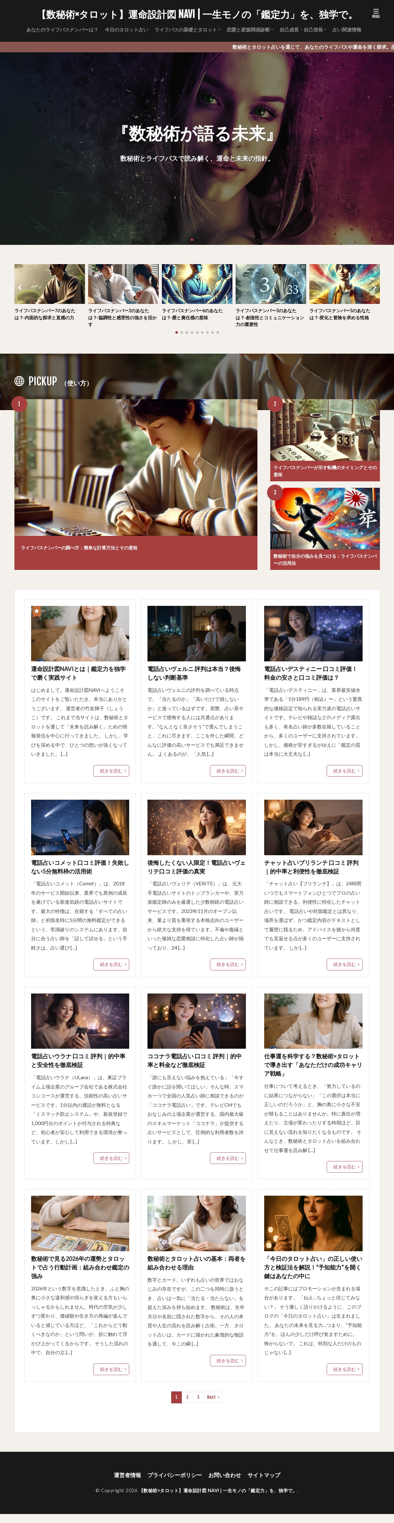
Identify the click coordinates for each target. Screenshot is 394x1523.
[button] (20, 288)
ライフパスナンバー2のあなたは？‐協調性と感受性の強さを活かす (122, 318)
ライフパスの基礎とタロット (186, 29)
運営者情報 (124, 1483)
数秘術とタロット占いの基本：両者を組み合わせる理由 (195, 1270)
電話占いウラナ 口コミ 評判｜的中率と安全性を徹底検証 (77, 1066)
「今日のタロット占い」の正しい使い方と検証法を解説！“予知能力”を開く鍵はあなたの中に (312, 1275)
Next (211, 1405)
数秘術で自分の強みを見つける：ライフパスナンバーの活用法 (323, 562)
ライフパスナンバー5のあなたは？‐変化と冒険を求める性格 (342, 314)
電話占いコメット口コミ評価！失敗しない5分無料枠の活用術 (79, 871)
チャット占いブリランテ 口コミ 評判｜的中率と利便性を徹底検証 (312, 871)
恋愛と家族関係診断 (248, 29)
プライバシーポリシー (174, 1483)
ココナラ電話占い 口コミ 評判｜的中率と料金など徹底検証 (193, 1066)
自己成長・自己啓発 (301, 29)
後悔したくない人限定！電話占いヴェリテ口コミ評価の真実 (195, 871)
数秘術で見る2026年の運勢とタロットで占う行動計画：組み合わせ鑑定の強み (80, 1275)
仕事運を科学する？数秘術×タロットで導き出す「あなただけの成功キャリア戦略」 (312, 1071)
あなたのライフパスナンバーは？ (62, 29)
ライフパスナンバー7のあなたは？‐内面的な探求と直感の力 (47, 314)
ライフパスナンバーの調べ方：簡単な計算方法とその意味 (104, 548)
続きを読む (112, 774)
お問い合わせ (226, 1483)
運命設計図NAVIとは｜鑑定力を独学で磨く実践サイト (80, 676)
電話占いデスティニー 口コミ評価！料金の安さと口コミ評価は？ (312, 676)
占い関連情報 (346, 29)
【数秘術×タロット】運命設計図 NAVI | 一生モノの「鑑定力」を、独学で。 (197, 14)
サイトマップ (267, 1483)
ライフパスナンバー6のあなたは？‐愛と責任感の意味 (194, 314)
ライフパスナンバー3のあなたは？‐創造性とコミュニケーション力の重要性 (270, 318)
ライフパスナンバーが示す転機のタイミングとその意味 (323, 472)
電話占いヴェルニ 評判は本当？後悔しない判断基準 (196, 676)
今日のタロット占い (126, 29)
